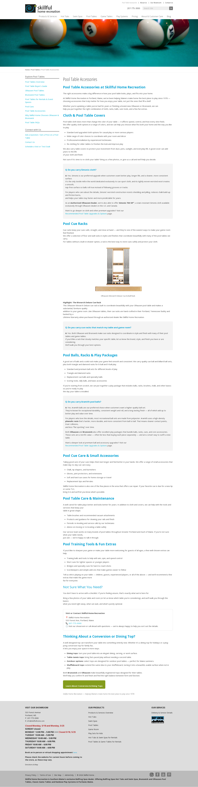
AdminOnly (69, 775)
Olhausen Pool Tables (34, 90)
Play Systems (122, 16)
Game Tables (107, 16)
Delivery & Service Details (161, 712)
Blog (169, 16)
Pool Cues (29, 106)
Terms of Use (45, 775)
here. (75, 752)
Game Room (93, 729)
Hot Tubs (65, 16)
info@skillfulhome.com (35, 721)
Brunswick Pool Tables (35, 95)
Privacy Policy (30, 775)
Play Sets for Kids (95, 733)
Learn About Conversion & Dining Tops (84, 686)
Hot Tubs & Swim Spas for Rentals (102, 737)
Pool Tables (91, 16)
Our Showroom (155, 3)
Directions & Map (31, 764)
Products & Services (48, 16)
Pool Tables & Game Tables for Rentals (104, 741)
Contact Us (169, 3)
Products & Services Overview (100, 712)
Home (27, 70)
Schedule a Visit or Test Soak (37, 146)
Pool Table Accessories (35, 111)
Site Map (57, 775)
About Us (143, 3)
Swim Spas (77, 16)
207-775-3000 (75, 623)
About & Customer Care (152, 16)
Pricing (135, 16)
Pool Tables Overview (34, 82)
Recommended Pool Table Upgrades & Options (86, 213)
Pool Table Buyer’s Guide (36, 86)
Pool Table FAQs (32, 122)
